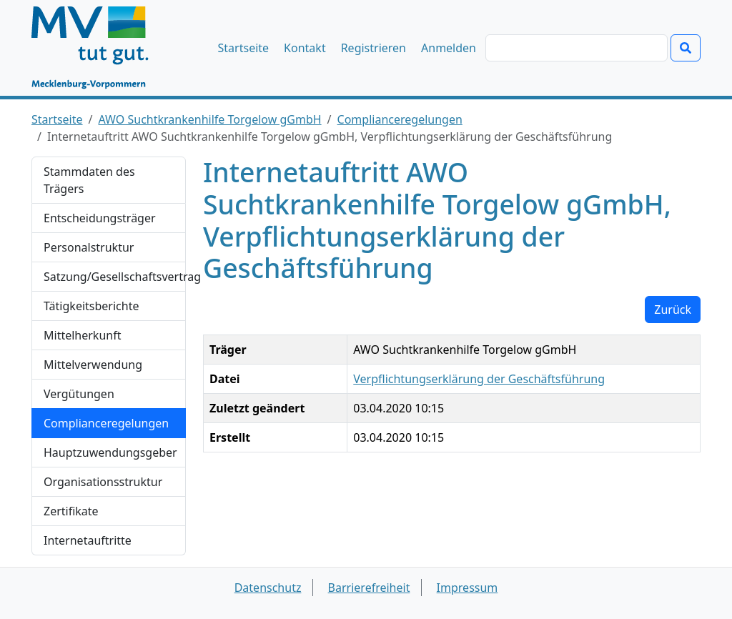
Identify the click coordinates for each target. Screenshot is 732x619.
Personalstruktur (89, 247)
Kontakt (305, 48)
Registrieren (373, 48)
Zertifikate (71, 511)
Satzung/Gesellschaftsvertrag (115, 276)
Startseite (243, 48)
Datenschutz (268, 587)
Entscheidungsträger (100, 218)
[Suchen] (576, 47)
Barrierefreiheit (369, 587)
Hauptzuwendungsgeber (110, 452)
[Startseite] (96, 48)
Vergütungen (79, 394)
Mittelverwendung (93, 364)
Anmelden (448, 48)
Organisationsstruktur (103, 482)
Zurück (672, 309)
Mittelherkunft (82, 335)
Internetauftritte (88, 540)
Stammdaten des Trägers (89, 180)
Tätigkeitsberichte (91, 306)
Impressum (467, 587)
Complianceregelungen (400, 119)
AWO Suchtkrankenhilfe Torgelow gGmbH (210, 119)
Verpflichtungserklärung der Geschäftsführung (479, 379)
